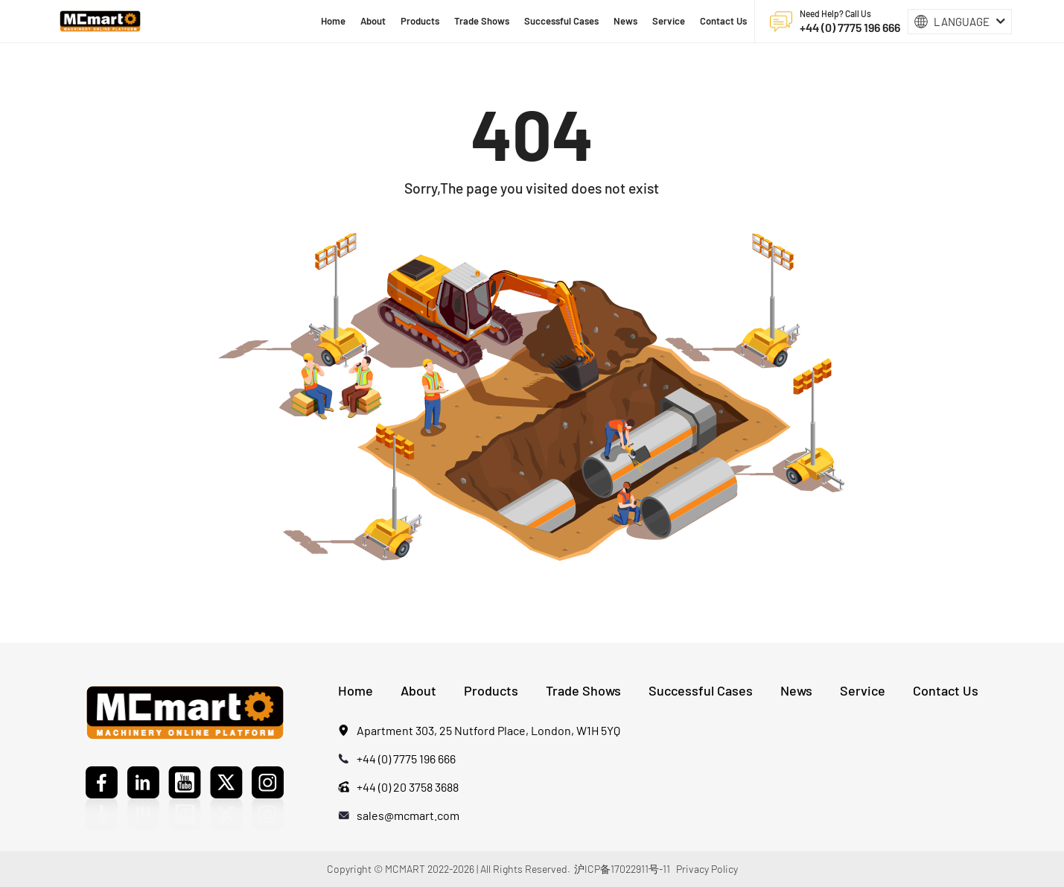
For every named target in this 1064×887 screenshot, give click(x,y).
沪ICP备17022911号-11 (622, 868)
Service (862, 690)
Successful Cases (701, 690)
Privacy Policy (707, 868)
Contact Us (945, 690)
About (418, 690)
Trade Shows (583, 690)
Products (491, 690)
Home (355, 690)
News (796, 690)
